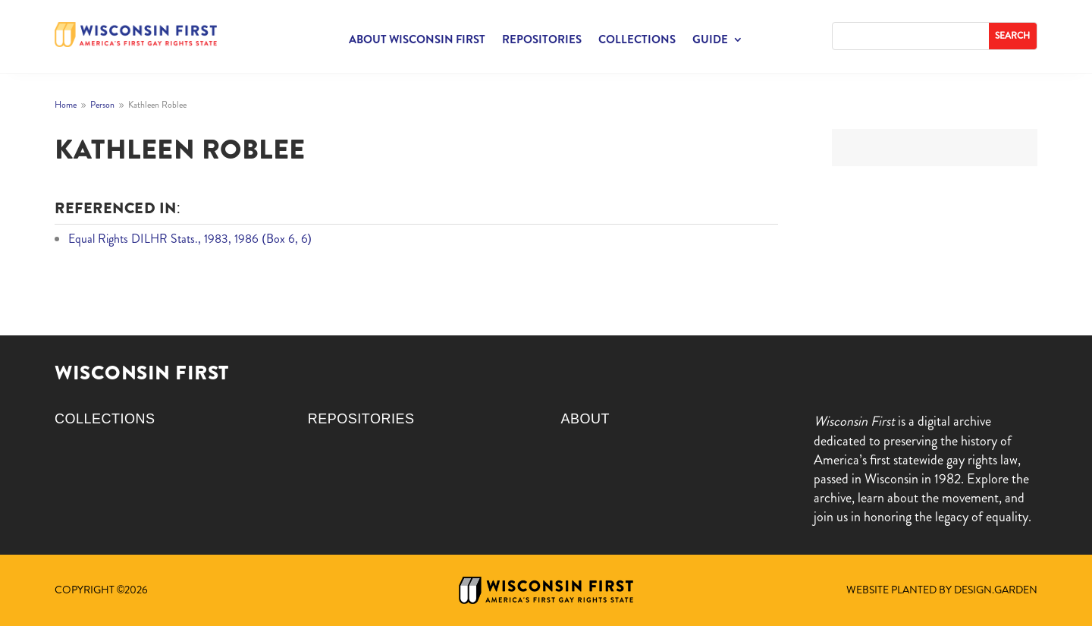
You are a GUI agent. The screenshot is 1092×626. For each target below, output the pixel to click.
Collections (637, 41)
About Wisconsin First (417, 41)
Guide (710, 41)
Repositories (542, 41)
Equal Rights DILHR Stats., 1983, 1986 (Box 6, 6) (190, 238)
